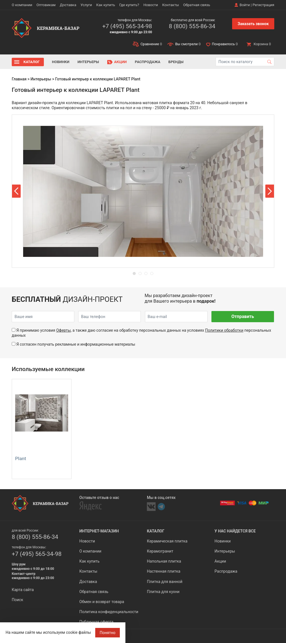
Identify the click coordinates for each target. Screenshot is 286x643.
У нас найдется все (235, 531)
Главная (19, 79)
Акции (120, 62)
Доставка (68, 5)
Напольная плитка (164, 561)
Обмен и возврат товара (101, 601)
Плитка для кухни (163, 591)
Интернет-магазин (99, 531)
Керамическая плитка (167, 541)
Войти (245, 5)
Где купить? (129, 5)
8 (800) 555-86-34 (192, 26)
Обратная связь (196, 5)
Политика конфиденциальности (108, 611)
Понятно (108, 632)
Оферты (63, 330)
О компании (22, 5)
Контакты (170, 5)
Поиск (17, 599)
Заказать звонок (253, 23)
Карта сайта (23, 589)
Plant (20, 458)
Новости (150, 5)
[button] (16, 191)
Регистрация (263, 5)
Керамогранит (160, 551)
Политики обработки (224, 330)
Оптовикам (46, 5)
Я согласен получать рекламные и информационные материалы (75, 344)
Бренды (175, 62)
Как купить (105, 5)
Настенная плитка (163, 571)
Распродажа (147, 62)
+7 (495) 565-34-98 (127, 26)
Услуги (86, 5)
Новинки (60, 62)
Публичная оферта (96, 622)
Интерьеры (88, 62)
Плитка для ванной (164, 581)
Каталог (31, 62)
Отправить (242, 316)
